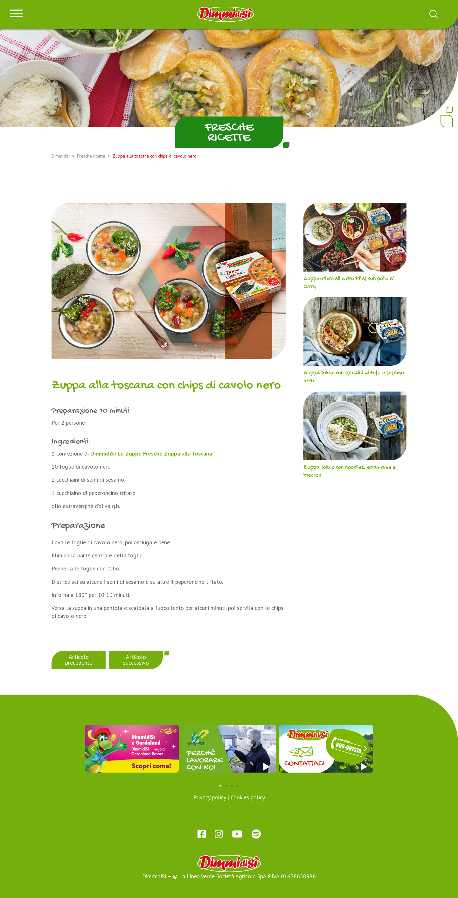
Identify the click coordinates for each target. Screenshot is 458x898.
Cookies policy (248, 797)
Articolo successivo (136, 659)
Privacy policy (209, 797)
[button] (92, 748)
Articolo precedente (78, 659)
